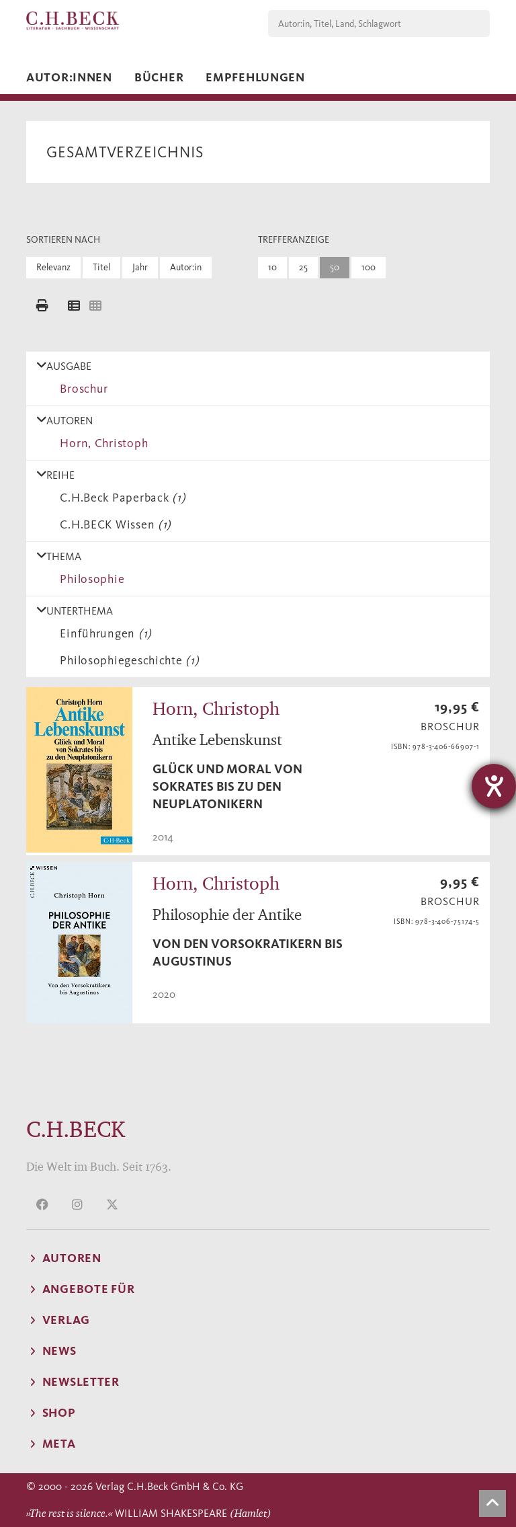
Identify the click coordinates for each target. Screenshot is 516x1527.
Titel (101, 267)
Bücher (158, 77)
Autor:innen (69, 77)
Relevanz (53, 267)
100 (368, 267)
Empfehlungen (255, 77)
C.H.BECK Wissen (112, 524)
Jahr (140, 267)
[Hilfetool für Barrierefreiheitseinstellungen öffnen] (494, 786)
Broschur (81, 388)
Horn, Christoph (101, 443)
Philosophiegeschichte (126, 660)
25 (303, 267)
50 (334, 267)
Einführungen (103, 633)
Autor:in (186, 267)
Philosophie (89, 579)
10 (272, 267)
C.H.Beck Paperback (119, 497)
